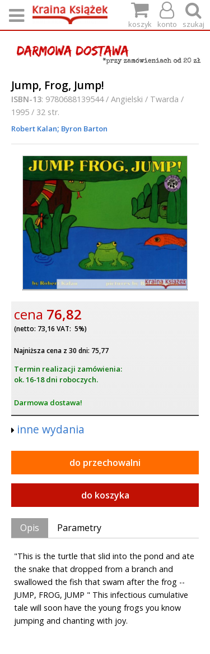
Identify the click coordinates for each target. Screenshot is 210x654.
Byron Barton (83, 129)
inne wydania (51, 429)
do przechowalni (105, 462)
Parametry (79, 528)
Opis (29, 528)
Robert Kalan (34, 129)
